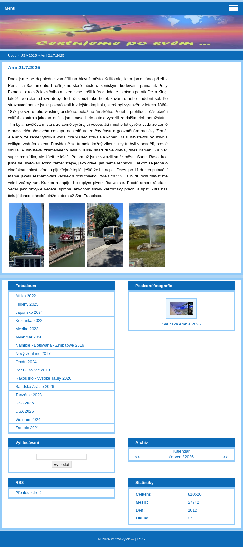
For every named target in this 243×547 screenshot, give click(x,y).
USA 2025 (29, 55)
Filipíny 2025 (27, 304)
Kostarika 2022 (29, 320)
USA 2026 (25, 411)
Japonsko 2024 (29, 312)
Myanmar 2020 (29, 337)
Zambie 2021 (27, 427)
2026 (189, 456)
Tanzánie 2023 (29, 394)
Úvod (12, 55)
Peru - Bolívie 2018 (33, 370)
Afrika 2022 (26, 295)
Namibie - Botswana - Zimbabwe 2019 (50, 345)
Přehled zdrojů (29, 492)
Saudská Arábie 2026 (35, 386)
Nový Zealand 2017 (33, 353)
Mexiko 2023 (27, 328)
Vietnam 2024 (28, 419)
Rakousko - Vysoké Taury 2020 (43, 378)
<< (137, 456)
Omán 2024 (26, 361)
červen (175, 456)
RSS (141, 539)
